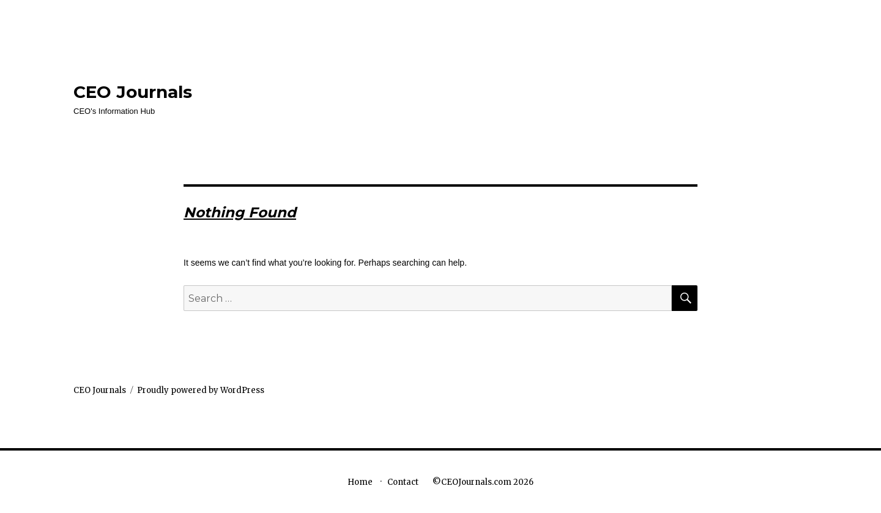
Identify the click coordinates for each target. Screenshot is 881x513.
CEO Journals (132, 91)
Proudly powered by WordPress (200, 390)
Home (360, 482)
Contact (402, 482)
